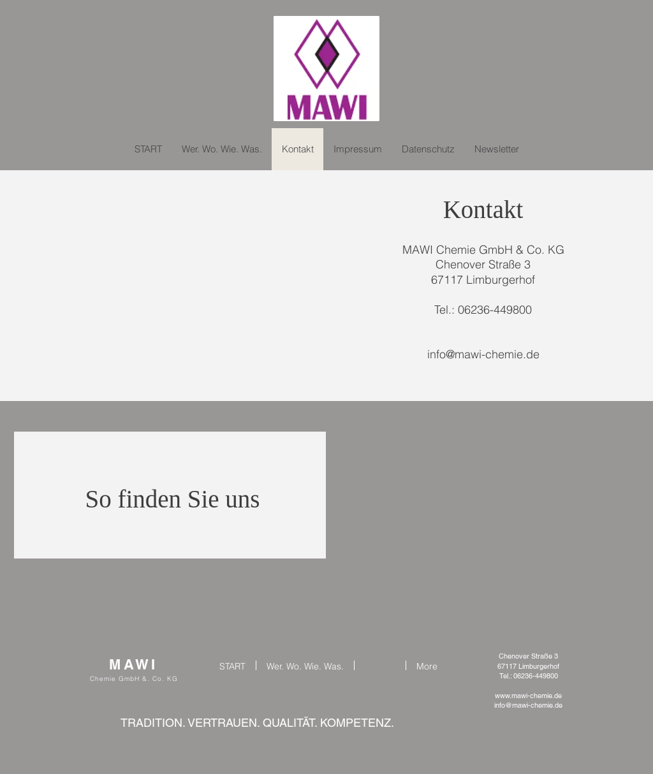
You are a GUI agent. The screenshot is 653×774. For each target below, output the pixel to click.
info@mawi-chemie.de (483, 354)
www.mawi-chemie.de (528, 695)
